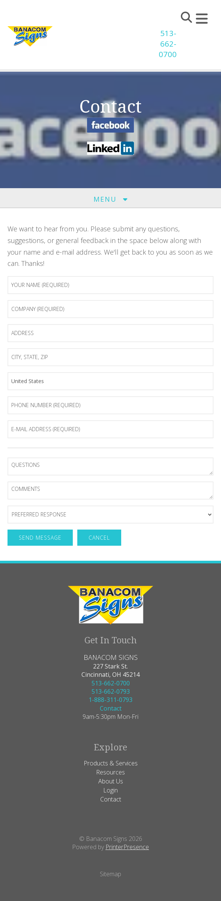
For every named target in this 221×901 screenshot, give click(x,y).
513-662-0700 (168, 43)
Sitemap (110, 874)
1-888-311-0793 (110, 700)
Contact (111, 708)
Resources (110, 772)
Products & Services (111, 763)
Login (110, 790)
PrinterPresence (127, 847)
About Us (110, 781)
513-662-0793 (111, 691)
